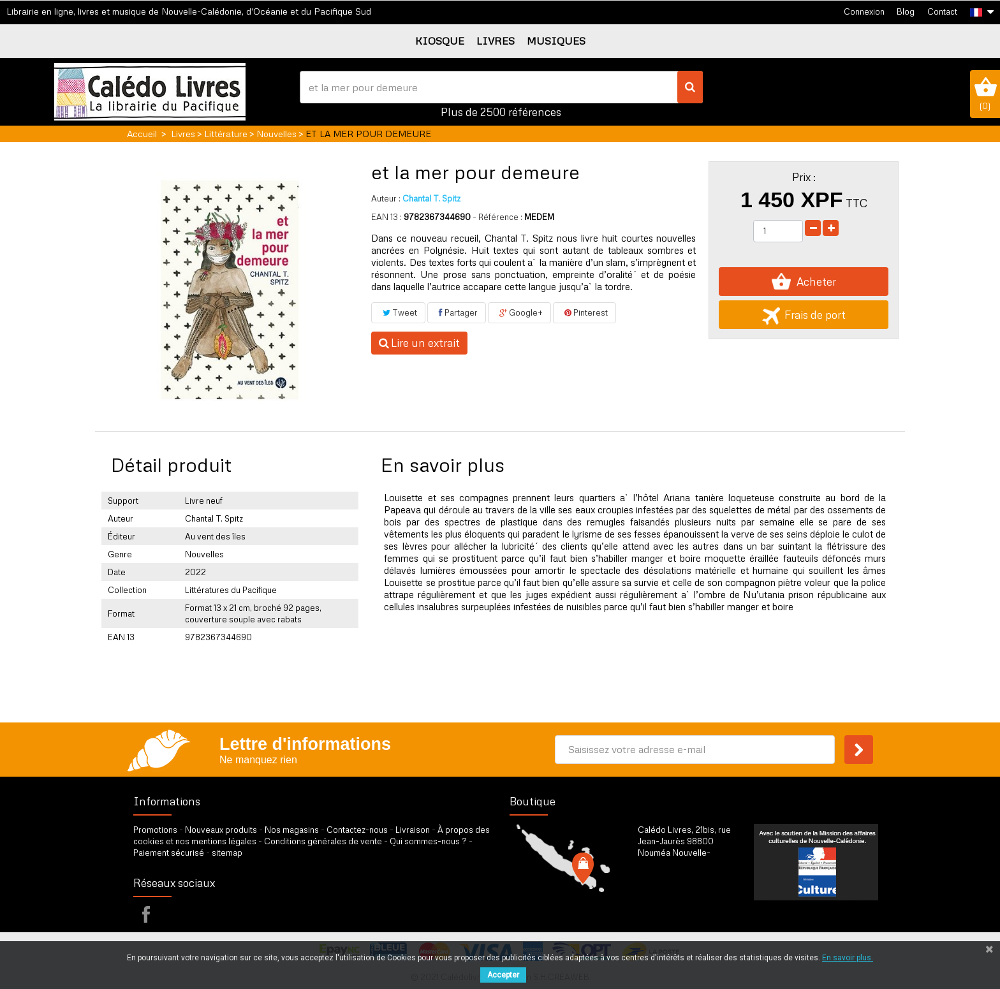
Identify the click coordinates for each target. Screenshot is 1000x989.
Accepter (503, 975)
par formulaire (700, 907)
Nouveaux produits (221, 829)
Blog (906, 11)
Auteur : (386, 198)
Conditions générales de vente (323, 841)
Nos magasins (292, 829)
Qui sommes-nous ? (428, 841)
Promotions (155, 829)
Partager (457, 312)
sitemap (227, 852)
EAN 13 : (386, 217)
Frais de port (804, 314)
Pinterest (584, 312)
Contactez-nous (357, 829)
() (985, 94)
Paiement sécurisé (168, 852)
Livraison (412, 829)
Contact (942, 11)
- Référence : (497, 217)
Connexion (864, 11)
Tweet (398, 312)
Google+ (519, 312)
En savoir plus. (847, 957)
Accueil (142, 133)
